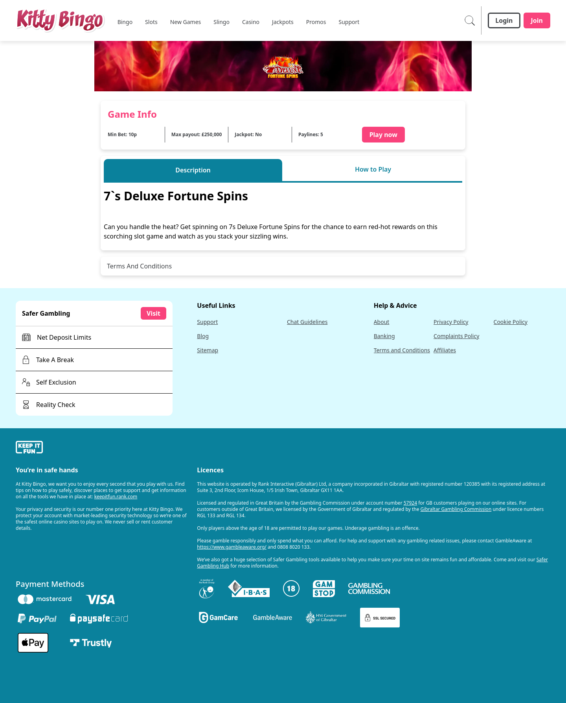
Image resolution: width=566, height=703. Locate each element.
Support (207, 322)
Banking (384, 336)
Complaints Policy (456, 336)
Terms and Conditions (402, 350)
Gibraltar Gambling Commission (456, 509)
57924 (410, 503)
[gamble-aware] (101, 448)
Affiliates (445, 350)
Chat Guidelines (307, 322)
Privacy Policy (451, 322)
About (382, 322)
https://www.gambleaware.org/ (231, 547)
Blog (203, 336)
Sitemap (207, 350)
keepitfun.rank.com (116, 496)
